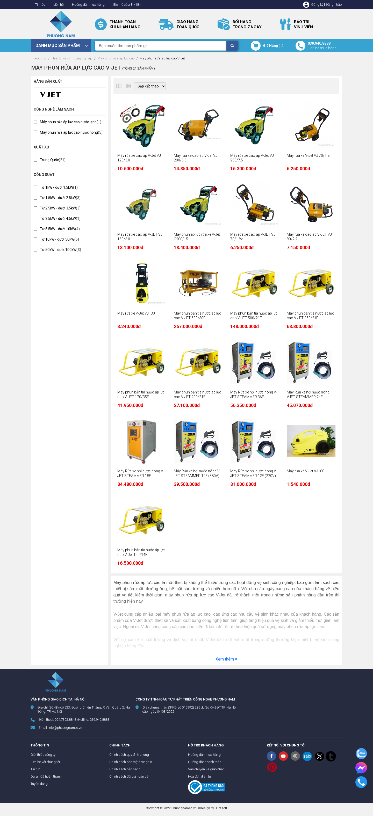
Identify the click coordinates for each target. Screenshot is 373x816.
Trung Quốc (49, 160)
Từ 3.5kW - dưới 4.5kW (58, 218)
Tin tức (40, 4)
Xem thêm (226, 659)
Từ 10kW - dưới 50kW (57, 239)
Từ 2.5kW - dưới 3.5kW (58, 208)
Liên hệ (58, 4)
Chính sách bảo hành (124, 769)
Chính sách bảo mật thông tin (130, 762)
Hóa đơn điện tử (199, 776)
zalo (307, 756)
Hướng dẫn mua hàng (88, 4)
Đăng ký (317, 4)
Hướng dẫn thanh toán (204, 762)
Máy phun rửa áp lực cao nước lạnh (68, 122)
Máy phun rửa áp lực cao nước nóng (69, 132)
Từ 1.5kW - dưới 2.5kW (58, 198)
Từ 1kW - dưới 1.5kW (56, 187)
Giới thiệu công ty (43, 755)
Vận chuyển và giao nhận (206, 769)
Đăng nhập (334, 4)
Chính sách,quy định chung (129, 755)
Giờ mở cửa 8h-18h (127, 4)
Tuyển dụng (39, 784)
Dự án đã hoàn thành (46, 776)
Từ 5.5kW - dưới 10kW (57, 229)
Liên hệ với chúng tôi (45, 762)
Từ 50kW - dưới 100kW (58, 250)
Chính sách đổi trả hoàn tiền (129, 776)
